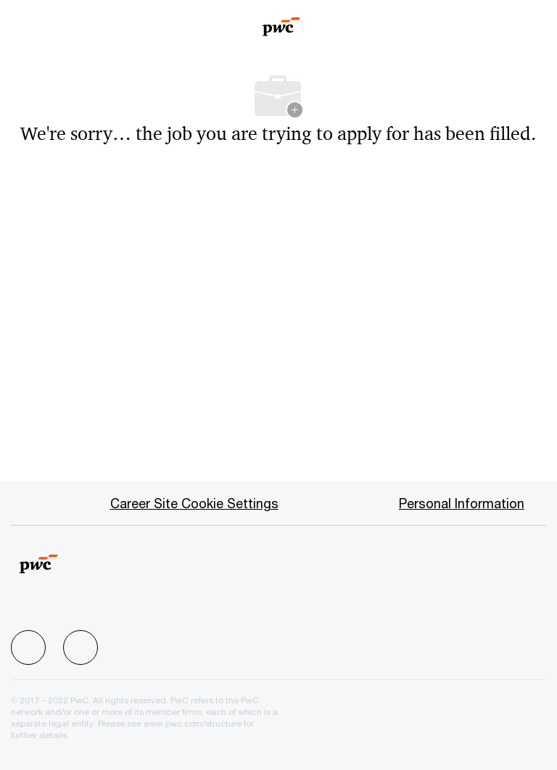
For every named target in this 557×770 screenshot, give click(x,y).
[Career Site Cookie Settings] (194, 503)
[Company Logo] (282, 22)
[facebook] (28, 647)
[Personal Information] (461, 503)
